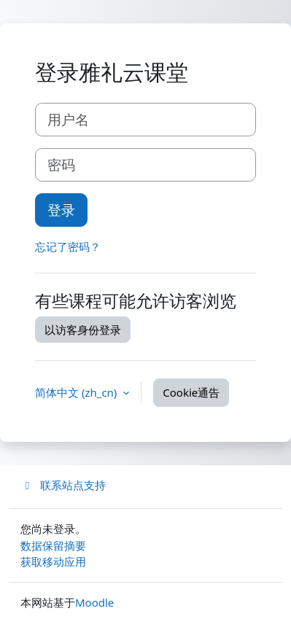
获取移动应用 (53, 561)
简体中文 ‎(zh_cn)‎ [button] (77, 392)
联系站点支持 (63, 485)
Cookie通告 (191, 392)
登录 (61, 210)
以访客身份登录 (82, 329)
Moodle (94, 602)
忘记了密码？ (68, 246)
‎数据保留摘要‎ (53, 545)
